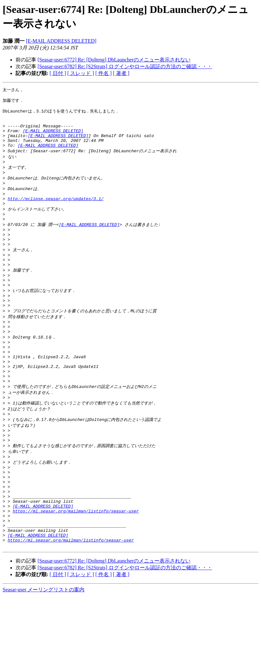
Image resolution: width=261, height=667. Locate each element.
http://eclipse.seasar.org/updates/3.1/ (55, 215)
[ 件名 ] (103, 73)
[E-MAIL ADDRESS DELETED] (61, 41)
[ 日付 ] (57, 73)
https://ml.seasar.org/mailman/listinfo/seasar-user (76, 575)
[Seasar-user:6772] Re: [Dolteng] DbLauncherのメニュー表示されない (114, 59)
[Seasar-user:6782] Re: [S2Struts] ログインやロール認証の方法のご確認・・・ (125, 66)
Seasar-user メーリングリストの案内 (43, 660)
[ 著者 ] (121, 73)
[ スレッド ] (80, 73)
